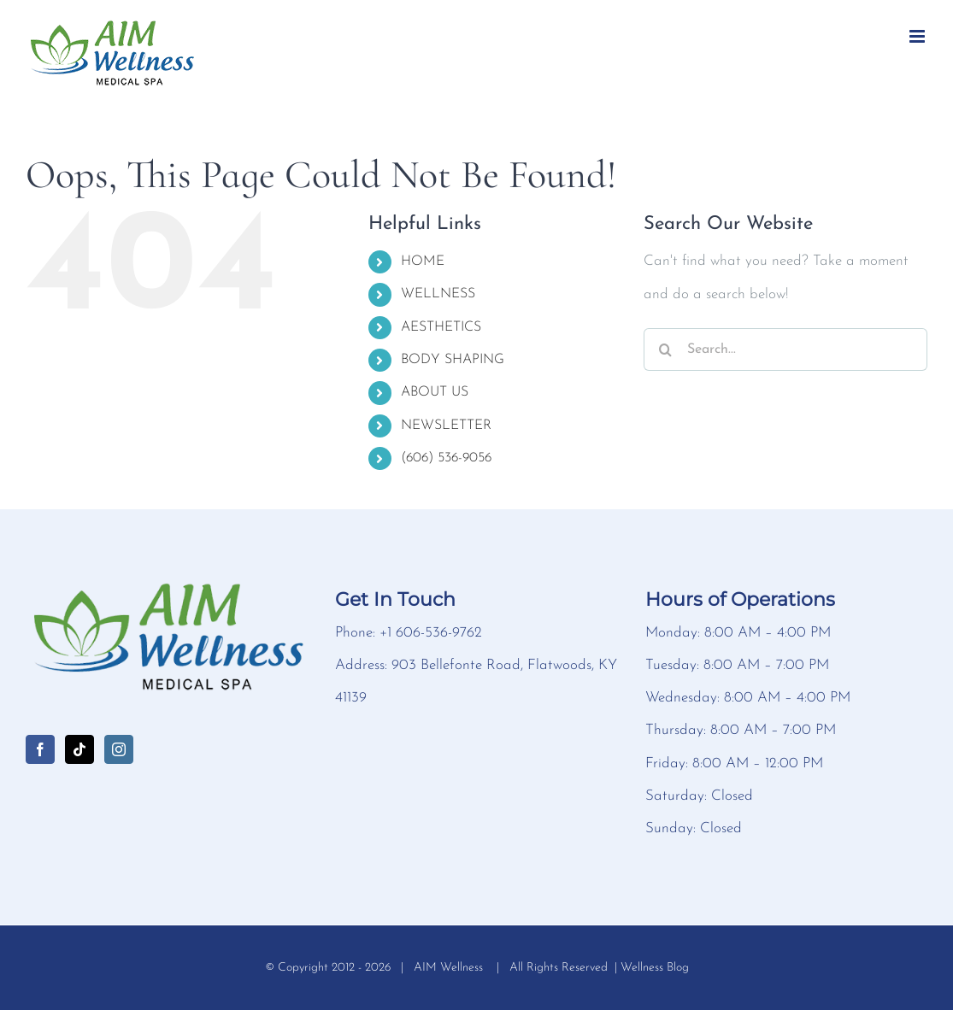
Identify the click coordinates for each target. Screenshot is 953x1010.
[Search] (665, 349)
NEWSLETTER (446, 425)
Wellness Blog (655, 967)
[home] (167, 593)
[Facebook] (40, 749)
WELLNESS (438, 294)
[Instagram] (118, 749)
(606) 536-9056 (446, 458)
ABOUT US (434, 392)
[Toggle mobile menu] (918, 36)
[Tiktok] (79, 749)
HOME (422, 261)
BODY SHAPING (452, 360)
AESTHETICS (441, 327)
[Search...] (785, 349)
